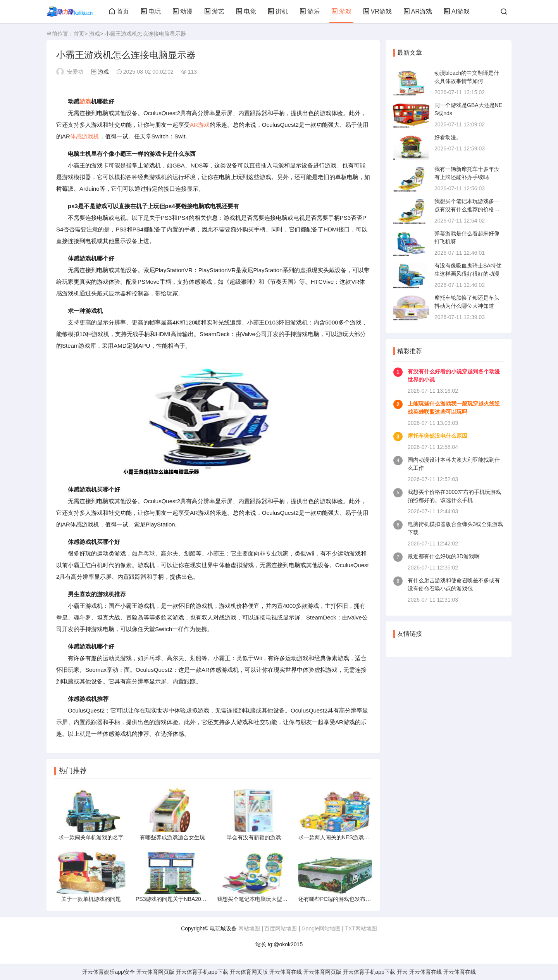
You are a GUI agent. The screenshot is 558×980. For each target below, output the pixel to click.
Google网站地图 (321, 928)
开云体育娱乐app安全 (108, 972)
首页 (119, 11)
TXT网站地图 (361, 928)
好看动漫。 (448, 137)
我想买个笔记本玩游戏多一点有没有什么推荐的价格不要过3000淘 (466, 209)
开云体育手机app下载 (202, 972)
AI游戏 (457, 11)
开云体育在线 (285, 972)
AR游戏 (417, 11)
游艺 (214, 11)
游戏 (341, 11)
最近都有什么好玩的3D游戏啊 (444, 556)
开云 (402, 972)
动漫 (182, 11)
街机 (278, 11)
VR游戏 (377, 11)
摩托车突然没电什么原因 (437, 436)
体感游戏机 (84, 136)
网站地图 (249, 928)
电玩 (151, 11)
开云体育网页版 (155, 972)
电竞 (246, 11)
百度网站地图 (280, 928)
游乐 (310, 11)
